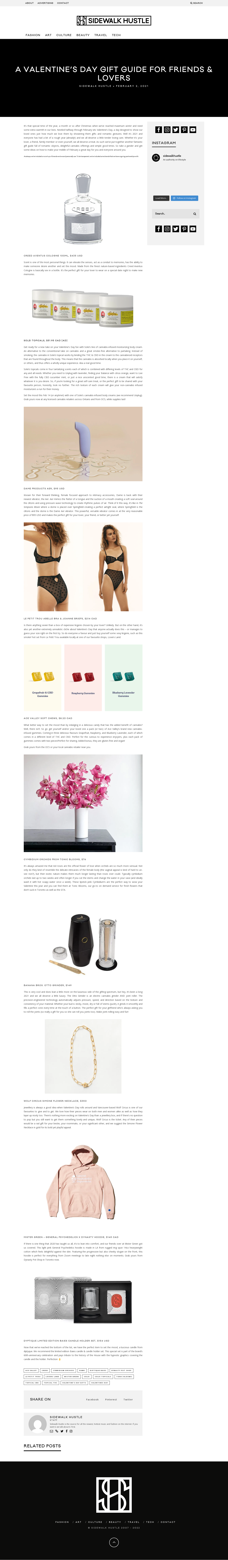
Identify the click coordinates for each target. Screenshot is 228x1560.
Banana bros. (34, 985)
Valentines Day (99, 1383)
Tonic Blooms (79, 885)
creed (45, 1370)
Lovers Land (52, 1377)
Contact (63, 3)
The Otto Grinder (76, 995)
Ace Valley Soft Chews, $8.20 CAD (48, 718)
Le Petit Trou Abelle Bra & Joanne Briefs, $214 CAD (60, 618)
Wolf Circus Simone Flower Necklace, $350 (55, 1101)
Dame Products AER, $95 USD (44, 488)
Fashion (33, 35)
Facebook (92, 1399)
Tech (116, 35)
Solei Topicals (103, 1377)
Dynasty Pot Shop (121, 1370)
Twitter (128, 1399)
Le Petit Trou (33, 1377)
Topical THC (50, 1383)
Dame (82, 1370)
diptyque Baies (98, 1370)
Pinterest (111, 1399)
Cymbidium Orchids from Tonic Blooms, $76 (55, 859)
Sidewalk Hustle (95, 86)
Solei (87, 1377)
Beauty (83, 35)
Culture (64, 35)
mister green (71, 1377)
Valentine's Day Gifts (74, 1383)
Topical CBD (32, 1383)
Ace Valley (31, 1370)
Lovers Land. (114, 637)
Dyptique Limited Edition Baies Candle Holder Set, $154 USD (66, 1341)
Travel (100, 35)
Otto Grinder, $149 (58, 985)
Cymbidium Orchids (63, 1370)
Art (48, 35)
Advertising (45, 3)
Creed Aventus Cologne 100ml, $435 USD (53, 256)
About (29, 3)
